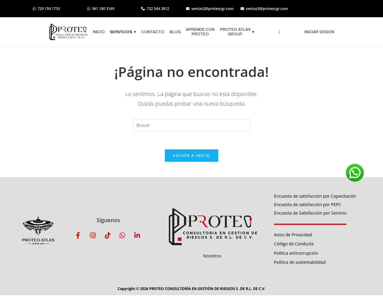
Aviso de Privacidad (293, 235)
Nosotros (212, 256)
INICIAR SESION (319, 32)
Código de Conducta (294, 244)
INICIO (99, 32)
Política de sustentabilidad (300, 262)
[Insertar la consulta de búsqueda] (192, 125)
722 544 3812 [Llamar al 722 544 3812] (157, 8)
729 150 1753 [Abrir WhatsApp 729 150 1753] (47, 8)
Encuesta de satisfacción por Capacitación (315, 196)
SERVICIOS (123, 32)
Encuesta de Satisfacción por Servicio (310, 213)
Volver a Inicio (191, 155)
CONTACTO (152, 32)
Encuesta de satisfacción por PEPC (307, 205)
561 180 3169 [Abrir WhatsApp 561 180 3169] (102, 8)
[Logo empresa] (68, 32)
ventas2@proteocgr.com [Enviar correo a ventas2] (212, 8)
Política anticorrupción (296, 253)
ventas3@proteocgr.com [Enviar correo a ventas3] (268, 8)
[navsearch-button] (279, 32)
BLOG (175, 32)
